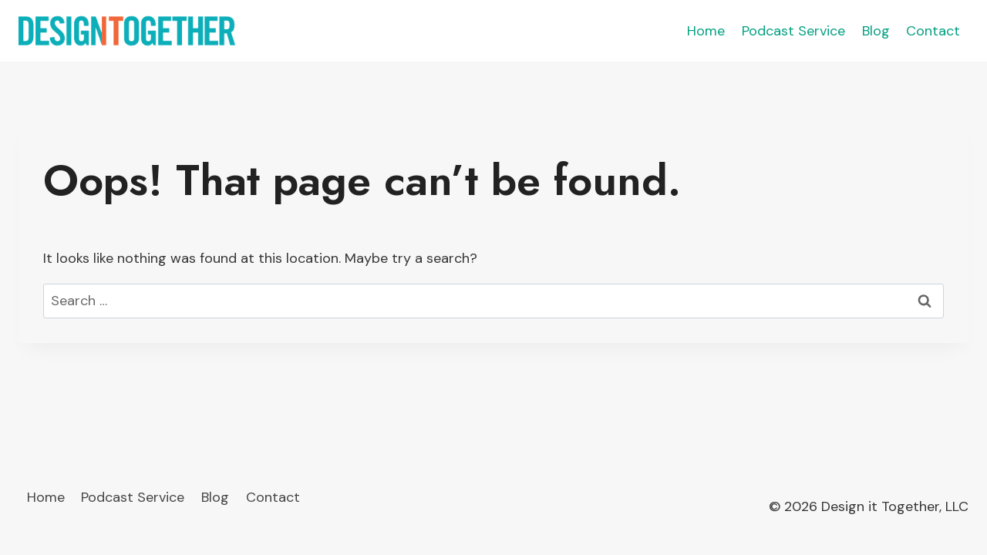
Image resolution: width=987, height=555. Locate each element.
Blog (876, 31)
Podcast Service (793, 31)
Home (706, 31)
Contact (933, 31)
